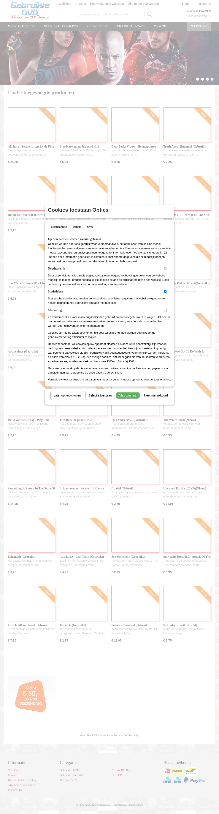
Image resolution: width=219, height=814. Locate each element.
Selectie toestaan (100, 401)
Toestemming (59, 232)
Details (77, 232)
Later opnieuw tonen (67, 401)
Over (90, 232)
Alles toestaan (127, 401)
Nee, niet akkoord (156, 401)
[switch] (165, 274)
